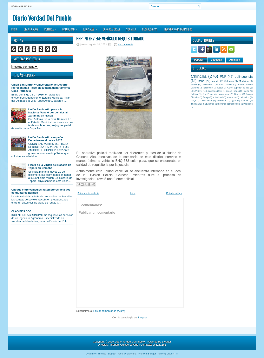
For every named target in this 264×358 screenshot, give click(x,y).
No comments (125, 44)
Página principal (21, 6)
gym (234, 100)
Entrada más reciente (88, 193)
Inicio (14, 29)
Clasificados (31, 29)
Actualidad (71, 28)
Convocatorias (111, 29)
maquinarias (208, 104)
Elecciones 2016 (214, 91)
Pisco (194, 84)
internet (245, 100)
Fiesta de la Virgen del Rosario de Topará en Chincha (49, 166)
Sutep (206, 97)
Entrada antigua (174, 193)
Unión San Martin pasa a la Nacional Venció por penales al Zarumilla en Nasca (48, 112)
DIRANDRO (196, 91)
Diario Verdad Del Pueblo (41, 17)
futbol (220, 88)
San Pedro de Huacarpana (216, 94)
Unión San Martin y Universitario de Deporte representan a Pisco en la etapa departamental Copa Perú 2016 (41, 87)
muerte (215, 81)
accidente (208, 88)
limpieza (195, 104)
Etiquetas (216, 59)
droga (193, 100)
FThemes (101, 353)
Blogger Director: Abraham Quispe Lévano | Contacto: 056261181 (134, 343)
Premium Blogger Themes (151, 353)
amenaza (231, 97)
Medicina (244, 81)
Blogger (142, 317)
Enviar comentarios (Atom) (109, 310)
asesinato (208, 84)
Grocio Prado (232, 91)
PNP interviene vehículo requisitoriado (110, 39)
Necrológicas (150, 29)
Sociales (131, 29)
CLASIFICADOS (21, 211)
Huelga (246, 91)
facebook (221, 100)
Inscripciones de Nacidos (178, 29)
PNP (223, 76)
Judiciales (91, 28)
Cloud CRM (172, 353)
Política (51, 28)
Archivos (234, 59)
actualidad (218, 97)
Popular (198, 59)
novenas (222, 104)
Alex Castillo (225, 85)
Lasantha (131, 353)
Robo (201, 80)
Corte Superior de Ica (238, 88)
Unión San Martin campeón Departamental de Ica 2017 (45, 139)
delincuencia (244, 76)
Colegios (228, 81)
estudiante (207, 100)
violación (248, 104)
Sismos (237, 94)
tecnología (235, 104)
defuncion (244, 97)
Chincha (198, 76)
